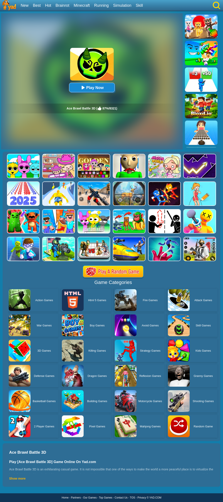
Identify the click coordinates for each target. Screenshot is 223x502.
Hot (48, 5)
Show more (17, 478)
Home (65, 497)
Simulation (122, 5)
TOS (132, 497)
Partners (76, 497)
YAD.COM (155, 497)
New (25, 5)
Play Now (92, 87)
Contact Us (121, 497)
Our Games (90, 497)
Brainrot (62, 5)
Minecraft (82, 5)
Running (101, 5)
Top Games (105, 497)
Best (37, 5)
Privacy (141, 497)
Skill (139, 5)
